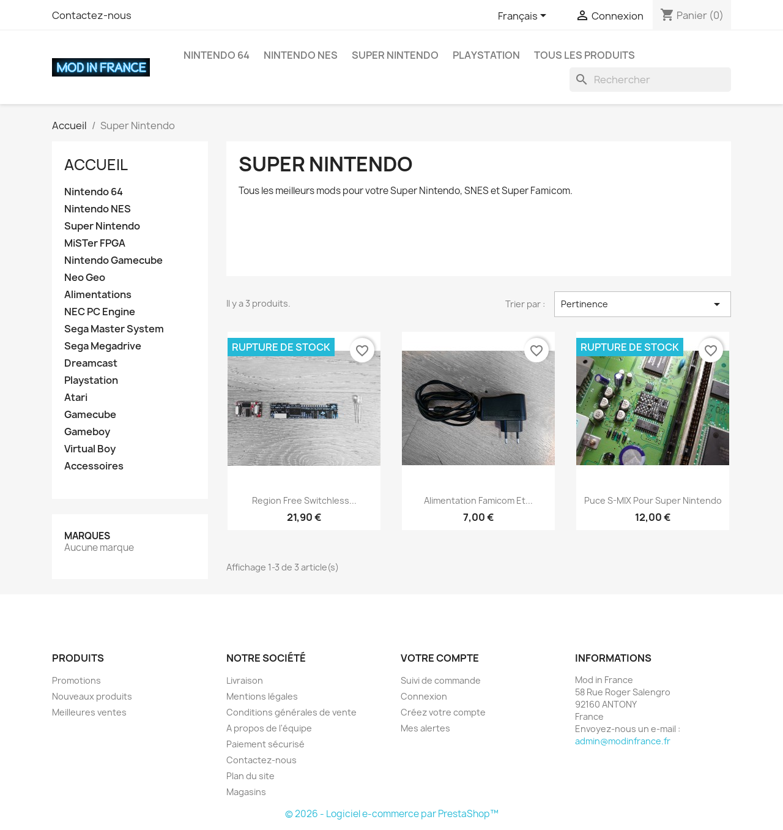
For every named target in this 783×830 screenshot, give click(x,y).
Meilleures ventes (89, 712)
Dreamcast (90, 363)
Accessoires (94, 466)
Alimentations (98, 294)
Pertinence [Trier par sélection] (642, 304)
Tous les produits (584, 55)
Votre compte (440, 658)
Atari (75, 397)
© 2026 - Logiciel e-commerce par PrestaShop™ (392, 813)
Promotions (76, 680)
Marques (87, 535)
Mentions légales (262, 696)
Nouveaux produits (92, 696)
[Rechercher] (650, 79)
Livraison (244, 680)
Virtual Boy (90, 449)
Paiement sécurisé (265, 744)
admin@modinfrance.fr (622, 741)
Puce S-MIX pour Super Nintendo (653, 500)
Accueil (96, 164)
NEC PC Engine (99, 311)
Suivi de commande (441, 680)
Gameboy (87, 431)
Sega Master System (114, 329)
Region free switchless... (304, 500)
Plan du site (250, 776)
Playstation (486, 55)
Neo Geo (84, 277)
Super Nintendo (395, 55)
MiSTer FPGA (94, 243)
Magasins (246, 792)
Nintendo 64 (217, 55)
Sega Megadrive (102, 346)
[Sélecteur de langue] (524, 16)
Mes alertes (425, 728)
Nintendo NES (301, 55)
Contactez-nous (92, 15)
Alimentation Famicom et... (478, 500)
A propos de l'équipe (269, 728)
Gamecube (90, 414)
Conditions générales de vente (291, 712)
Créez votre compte (443, 712)
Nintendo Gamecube (113, 260)
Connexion (424, 696)
